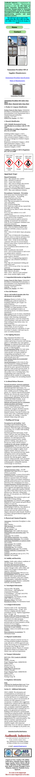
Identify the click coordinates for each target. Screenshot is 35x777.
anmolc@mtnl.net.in (20, 746)
